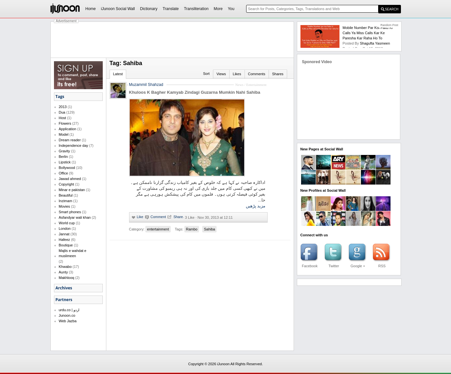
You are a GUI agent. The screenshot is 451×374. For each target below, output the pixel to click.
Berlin (63, 157)
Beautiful (66, 195)
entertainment (158, 229)
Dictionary (148, 9)
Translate (171, 9)
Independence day (73, 145)
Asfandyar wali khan (75, 217)
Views (221, 74)
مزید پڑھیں (256, 205)
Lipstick (65, 162)
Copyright (66, 184)
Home (91, 9)
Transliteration (196, 9)
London (65, 228)
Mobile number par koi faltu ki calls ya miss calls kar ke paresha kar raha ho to (368, 33)
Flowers (65, 123)
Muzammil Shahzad (146, 84)
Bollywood (67, 168)
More (218, 9)
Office (63, 173)
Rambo (191, 229)
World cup (67, 223)
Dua (62, 112)
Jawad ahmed (70, 179)
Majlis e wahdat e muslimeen (72, 253)
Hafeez (64, 240)
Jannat (64, 234)
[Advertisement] (172, 39)
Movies (64, 206)
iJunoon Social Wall (118, 9)
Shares (278, 74)
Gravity (64, 151)
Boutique (66, 245)
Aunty (63, 272)
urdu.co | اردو (69, 310)
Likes (237, 74)
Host (62, 118)
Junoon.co (67, 315)
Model (64, 134)
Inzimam (66, 201)
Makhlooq (66, 278)
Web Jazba (68, 321)
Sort (206, 74)
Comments (256, 74)
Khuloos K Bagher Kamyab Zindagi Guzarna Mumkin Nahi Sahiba (194, 92)
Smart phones (70, 212)
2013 (63, 107)
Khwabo (65, 267)
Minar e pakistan (72, 190)
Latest (118, 74)
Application (67, 129)
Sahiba (209, 229)
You (231, 9)
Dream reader (70, 140)
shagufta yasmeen (375, 43)
